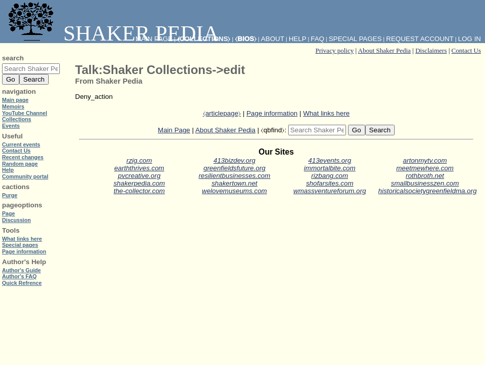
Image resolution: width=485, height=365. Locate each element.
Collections (16, 119)
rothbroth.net (425, 175)
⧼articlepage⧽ (222, 113)
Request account (420, 39)
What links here (326, 113)
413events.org (329, 160)
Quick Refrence (22, 283)
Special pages (355, 39)
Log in (469, 39)
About (272, 39)
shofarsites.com (329, 183)
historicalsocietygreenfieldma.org (427, 191)
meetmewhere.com (425, 168)
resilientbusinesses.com (234, 175)
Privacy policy (335, 50)
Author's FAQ (19, 276)
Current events (21, 144)
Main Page (174, 130)
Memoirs (13, 106)
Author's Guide (21, 270)
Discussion (16, 220)
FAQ (318, 39)
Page (8, 213)
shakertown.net (234, 183)
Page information (272, 113)
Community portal (25, 176)
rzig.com (139, 160)
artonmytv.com (424, 160)
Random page (20, 164)
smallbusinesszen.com (425, 183)
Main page (15, 100)
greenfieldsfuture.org (234, 168)
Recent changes (23, 157)
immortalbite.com (329, 168)
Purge (9, 195)
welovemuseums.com (234, 191)
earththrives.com (139, 168)
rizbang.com (330, 175)
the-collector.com (139, 191)
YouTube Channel (24, 113)
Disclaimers (431, 50)
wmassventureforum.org (329, 191)
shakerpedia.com (139, 183)
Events (11, 126)
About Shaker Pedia (384, 50)
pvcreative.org (139, 175)
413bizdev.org (235, 160)
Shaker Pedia (111, 33)
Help (297, 39)
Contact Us (466, 50)
